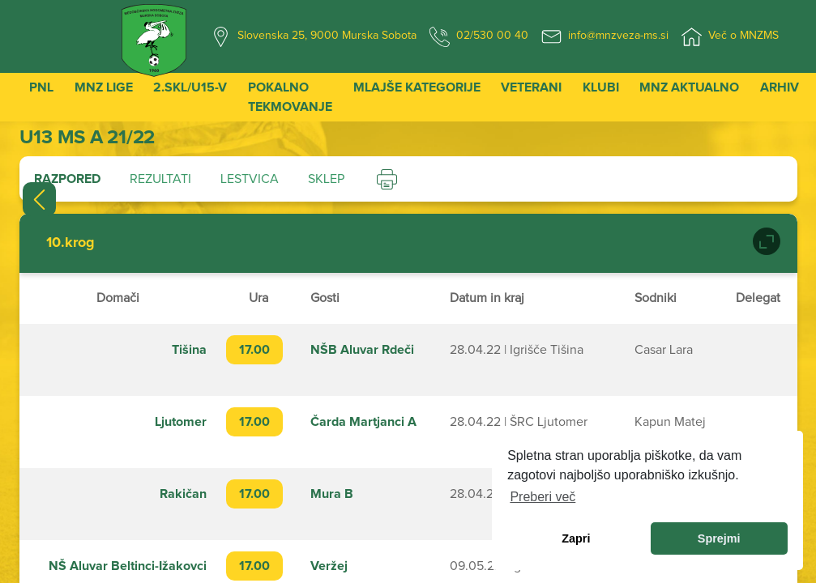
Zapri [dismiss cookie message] (576, 538)
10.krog (70, 243)
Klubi (601, 87)
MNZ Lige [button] (104, 87)
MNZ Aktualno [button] (689, 87)
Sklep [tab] (326, 178)
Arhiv (779, 87)
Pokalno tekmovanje (290, 97)
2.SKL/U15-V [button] (190, 87)
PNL (41, 87)
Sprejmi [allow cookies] (719, 538)
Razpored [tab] (67, 178)
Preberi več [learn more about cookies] (542, 497)
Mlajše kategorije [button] (417, 87)
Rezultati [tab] (160, 178)
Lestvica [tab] (249, 178)
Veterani (531, 87)
